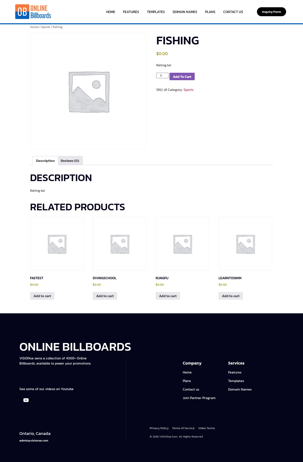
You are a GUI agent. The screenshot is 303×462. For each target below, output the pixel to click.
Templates (156, 11)
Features (131, 11)
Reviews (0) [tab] (70, 160)
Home (110, 11)
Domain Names (185, 11)
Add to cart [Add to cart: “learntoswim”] (230, 295)
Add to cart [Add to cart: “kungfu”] (168, 295)
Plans (210, 11)
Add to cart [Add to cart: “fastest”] (42, 295)
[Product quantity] (162, 75)
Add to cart (182, 76)
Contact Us (233, 11)
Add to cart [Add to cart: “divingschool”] (105, 295)
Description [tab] (45, 160)
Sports (45, 27)
